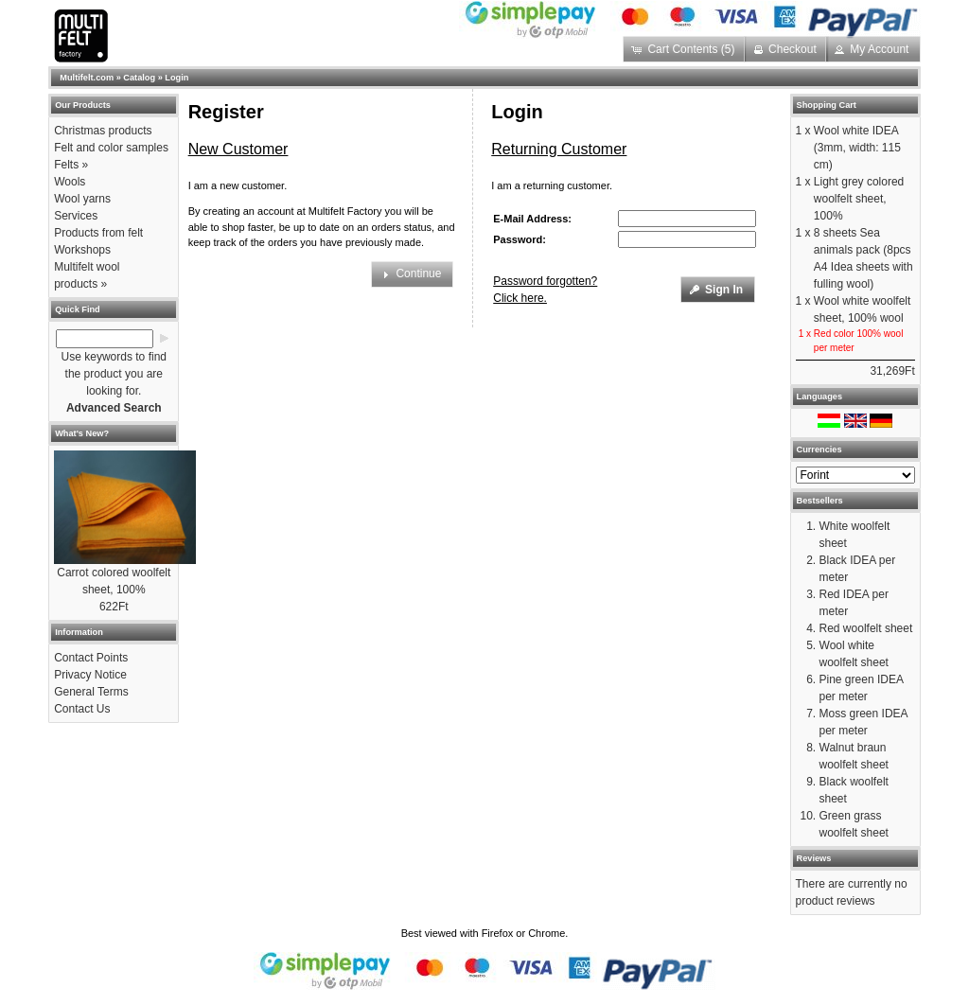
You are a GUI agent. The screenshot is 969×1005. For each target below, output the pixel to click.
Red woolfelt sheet (866, 628)
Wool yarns (82, 198)
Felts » (71, 164)
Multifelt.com (87, 77)
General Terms (91, 691)
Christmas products (102, 130)
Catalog (139, 77)
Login (176, 77)
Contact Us (82, 708)
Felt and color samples (111, 147)
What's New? (82, 433)
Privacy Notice (90, 674)
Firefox (498, 933)
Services (75, 215)
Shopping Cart (826, 105)
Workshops (82, 249)
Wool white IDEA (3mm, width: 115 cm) (857, 147)
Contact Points (91, 657)
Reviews (814, 858)
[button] (685, 49)
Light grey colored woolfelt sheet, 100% (859, 198)
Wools (69, 181)
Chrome (546, 933)
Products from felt (98, 232)
